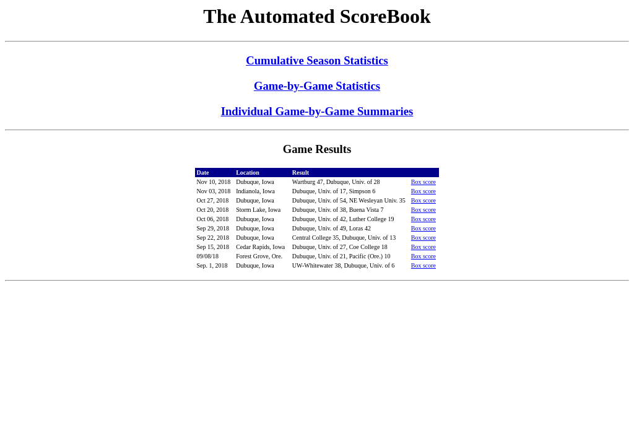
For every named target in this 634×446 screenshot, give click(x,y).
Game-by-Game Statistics (317, 85)
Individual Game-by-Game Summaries (317, 111)
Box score (423, 181)
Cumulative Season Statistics (317, 60)
